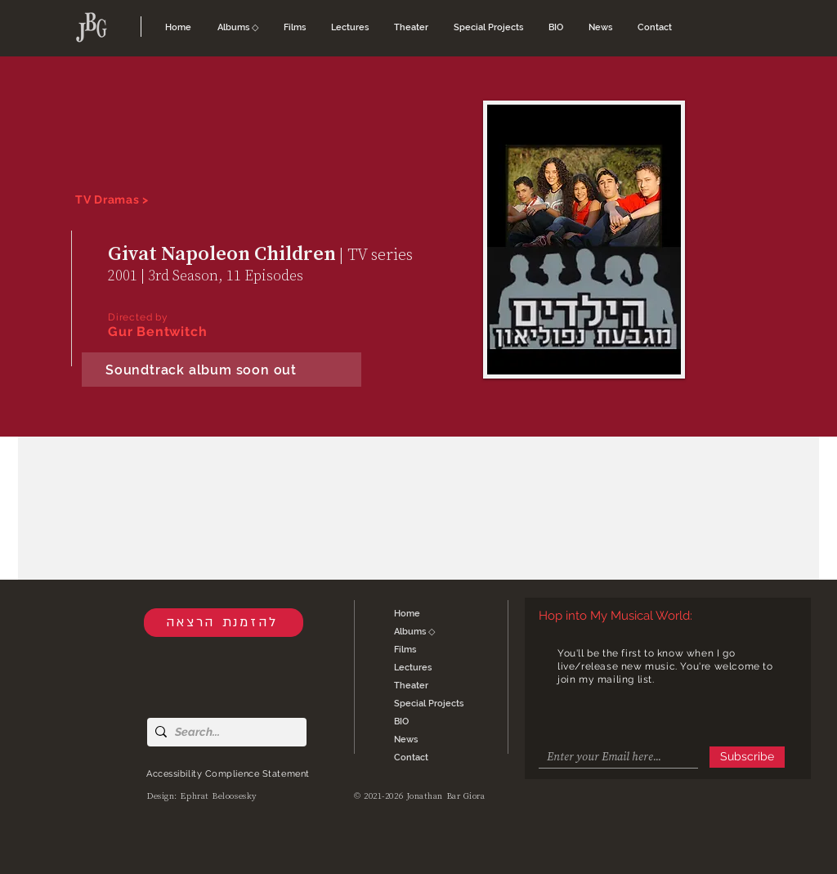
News (406, 739)
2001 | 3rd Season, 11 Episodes (205, 275)
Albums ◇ (414, 631)
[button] (238, 27)
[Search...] (223, 732)
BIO (401, 721)
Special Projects (428, 703)
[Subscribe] (747, 757)
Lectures (413, 667)
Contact (411, 757)
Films (405, 649)
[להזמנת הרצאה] (223, 622)
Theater (411, 685)
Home (407, 613)
